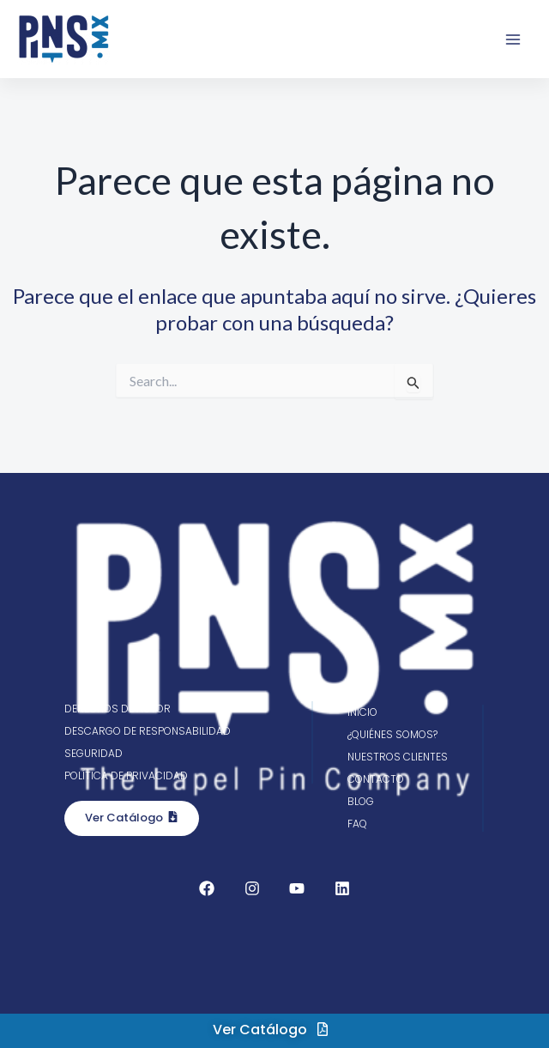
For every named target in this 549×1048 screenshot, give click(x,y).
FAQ (357, 823)
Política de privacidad (126, 775)
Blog (360, 801)
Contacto (375, 779)
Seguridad (93, 753)
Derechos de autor (117, 708)
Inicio (362, 712)
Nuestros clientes (397, 756)
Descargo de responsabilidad (147, 731)
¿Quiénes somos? (392, 734)
